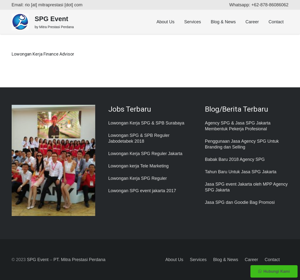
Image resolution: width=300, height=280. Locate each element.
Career (251, 259)
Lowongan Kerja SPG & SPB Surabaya (146, 123)
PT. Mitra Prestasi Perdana (79, 259)
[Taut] (20, 21)
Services (198, 259)
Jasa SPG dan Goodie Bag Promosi (240, 202)
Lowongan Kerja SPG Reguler (137, 178)
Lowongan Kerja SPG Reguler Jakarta (145, 153)
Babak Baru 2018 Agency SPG (235, 159)
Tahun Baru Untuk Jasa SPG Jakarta (240, 171)
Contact (272, 259)
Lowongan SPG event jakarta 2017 (142, 190)
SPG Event (38, 259)
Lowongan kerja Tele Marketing (138, 166)
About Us (174, 259)
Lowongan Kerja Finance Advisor (43, 54)
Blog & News (225, 259)
